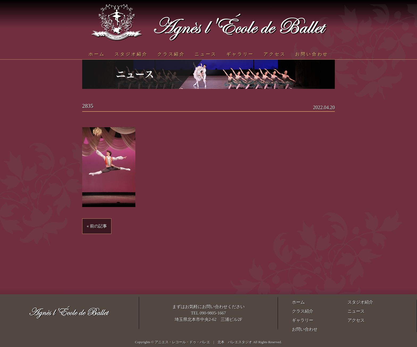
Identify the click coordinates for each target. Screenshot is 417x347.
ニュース (206, 54)
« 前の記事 (97, 226)
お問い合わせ (311, 54)
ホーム (97, 54)
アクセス (275, 54)
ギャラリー (240, 54)
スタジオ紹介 (131, 54)
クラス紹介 (171, 54)
